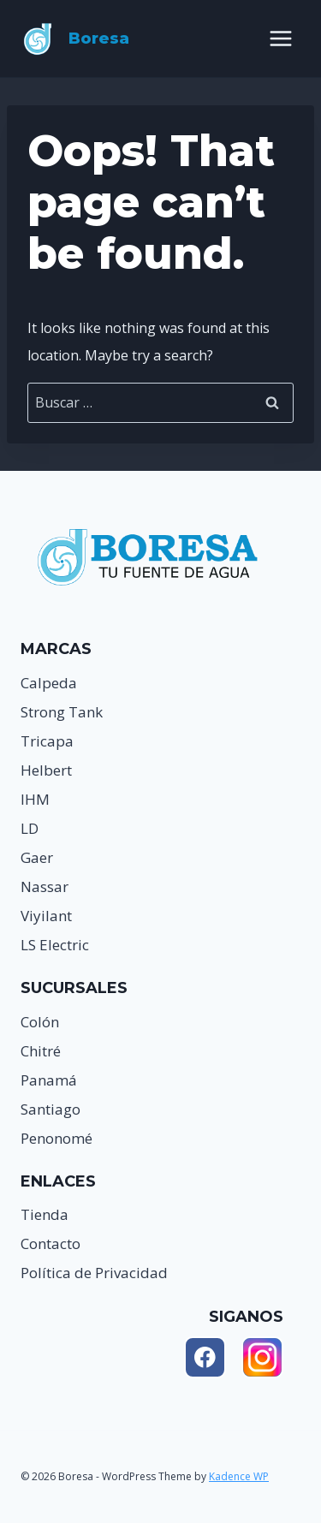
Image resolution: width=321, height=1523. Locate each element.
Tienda (44, 1214)
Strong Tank (62, 712)
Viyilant (46, 915)
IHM (35, 799)
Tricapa (47, 741)
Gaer (37, 857)
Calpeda (49, 683)
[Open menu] (280, 38)
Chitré (41, 1051)
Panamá (49, 1080)
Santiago (50, 1109)
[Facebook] (205, 1357)
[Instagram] (262, 1357)
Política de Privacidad (94, 1272)
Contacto (50, 1243)
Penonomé (56, 1138)
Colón (40, 1022)
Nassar (44, 886)
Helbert (46, 770)
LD (30, 828)
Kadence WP (239, 1476)
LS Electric (55, 945)
